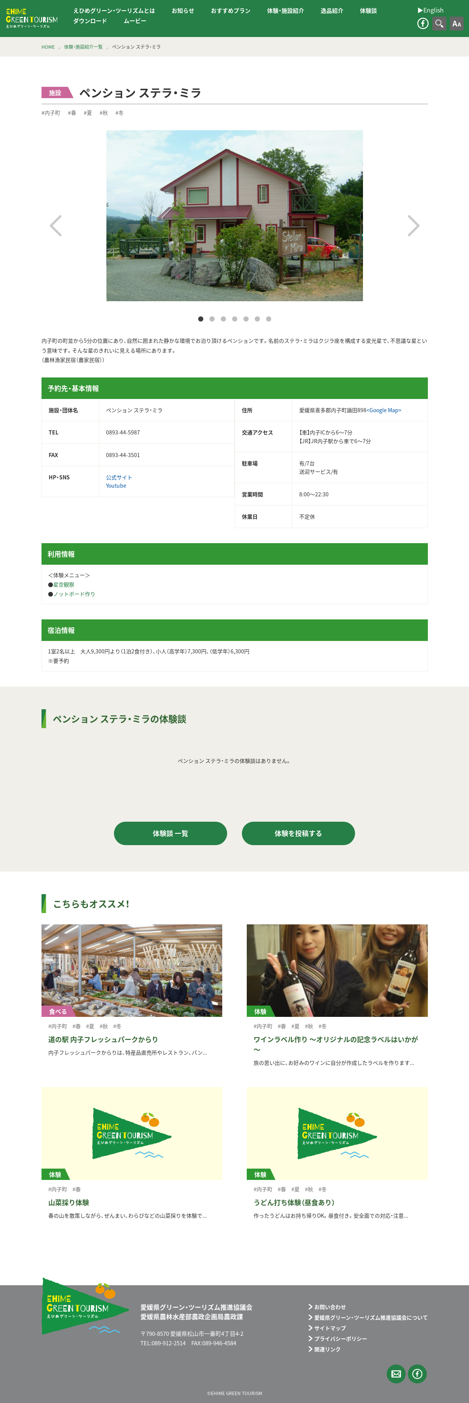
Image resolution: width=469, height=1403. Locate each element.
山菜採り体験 (68, 1202)
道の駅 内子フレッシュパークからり (103, 1039)
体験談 (368, 10)
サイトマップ (330, 1328)
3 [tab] (223, 319)
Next (414, 225)
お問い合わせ (330, 1306)
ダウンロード (90, 21)
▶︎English (71, 28)
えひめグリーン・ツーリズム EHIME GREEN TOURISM (31, 18)
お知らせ (183, 10)
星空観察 (63, 584)
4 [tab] (234, 319)
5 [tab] (246, 319)
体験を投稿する (298, 833)
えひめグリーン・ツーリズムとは (114, 10)
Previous (56, 225)
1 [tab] (201, 319)
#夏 (88, 112)
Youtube (116, 485)
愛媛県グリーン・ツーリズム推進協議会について (371, 1317)
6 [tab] (257, 319)
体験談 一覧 (170, 833)
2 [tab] (212, 319)
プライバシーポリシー (340, 1338)
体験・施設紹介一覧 (83, 46)
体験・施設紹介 (285, 10)
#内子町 (51, 112)
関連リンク (327, 1349)
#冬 (119, 112)
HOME (48, 46)
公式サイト (119, 477)
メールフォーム (396, 1373)
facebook (423, 23)
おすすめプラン (231, 10)
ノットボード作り (74, 594)
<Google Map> (383, 410)
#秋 (104, 112)
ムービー (135, 21)
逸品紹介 (332, 10)
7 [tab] (268, 319)
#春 (72, 112)
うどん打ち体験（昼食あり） (294, 1202)
